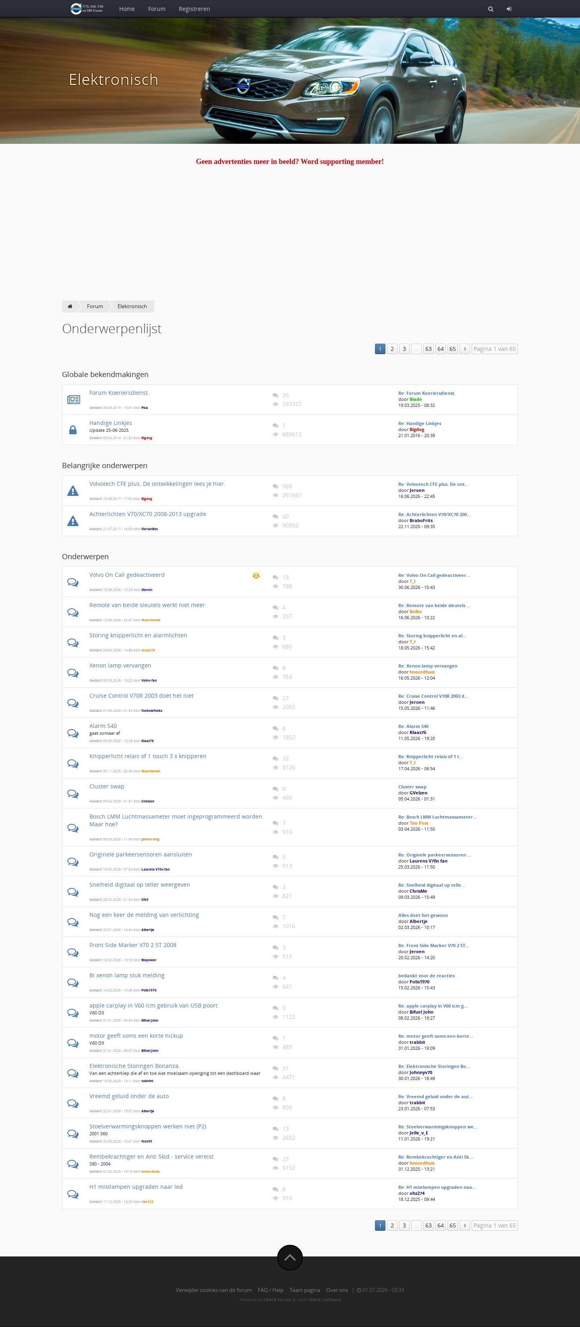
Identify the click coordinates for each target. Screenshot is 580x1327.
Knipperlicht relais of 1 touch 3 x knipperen (148, 756)
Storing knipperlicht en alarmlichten (138, 635)
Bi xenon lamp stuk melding (127, 975)
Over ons (337, 1290)
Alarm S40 (103, 726)
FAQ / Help (271, 1290)
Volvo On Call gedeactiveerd (127, 574)
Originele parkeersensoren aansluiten (140, 854)
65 (453, 348)
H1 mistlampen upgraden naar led (136, 1186)
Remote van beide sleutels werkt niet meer (147, 605)
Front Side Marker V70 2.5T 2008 (132, 945)
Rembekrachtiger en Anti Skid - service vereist (151, 1156)
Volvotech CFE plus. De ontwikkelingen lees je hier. (157, 483)
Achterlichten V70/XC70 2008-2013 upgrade (147, 514)
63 (428, 348)
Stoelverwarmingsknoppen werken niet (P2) (147, 1126)
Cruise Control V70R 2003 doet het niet (141, 695)
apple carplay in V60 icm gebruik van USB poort (153, 1005)
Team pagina (305, 1290)
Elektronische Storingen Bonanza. (134, 1066)
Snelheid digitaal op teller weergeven (139, 884)
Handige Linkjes (110, 423)
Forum (157, 8)
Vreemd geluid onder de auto (129, 1096)
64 (440, 348)
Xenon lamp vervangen (120, 665)
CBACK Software (324, 1299)
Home (127, 8)
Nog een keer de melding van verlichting (144, 915)
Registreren (194, 8)
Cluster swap (106, 786)
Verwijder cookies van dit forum (214, 1290)
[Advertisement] (290, 240)
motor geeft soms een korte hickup (136, 1035)
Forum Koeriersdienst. (119, 392)
